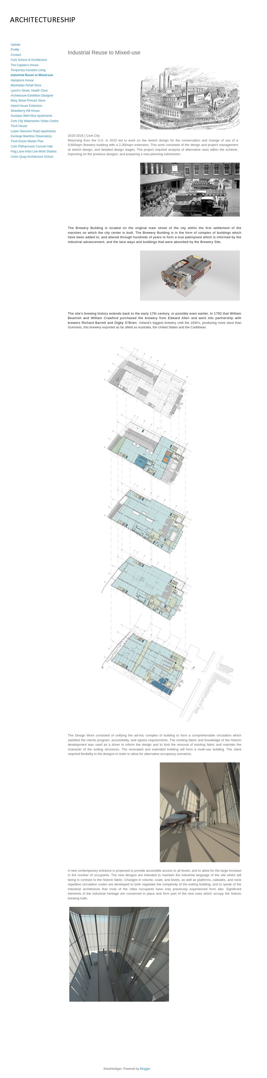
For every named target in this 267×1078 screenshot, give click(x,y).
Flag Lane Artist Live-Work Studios (34, 151)
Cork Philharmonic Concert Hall (31, 146)
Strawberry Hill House (25, 111)
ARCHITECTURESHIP (42, 20)
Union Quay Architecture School (32, 156)
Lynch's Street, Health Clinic (29, 90)
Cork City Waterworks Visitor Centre (34, 121)
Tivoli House (19, 126)
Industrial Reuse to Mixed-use (32, 75)
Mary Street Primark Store (28, 100)
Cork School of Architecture (29, 60)
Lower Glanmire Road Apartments (33, 131)
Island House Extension (26, 106)
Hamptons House (22, 80)
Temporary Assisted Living (28, 70)
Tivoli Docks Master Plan (27, 141)
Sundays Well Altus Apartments (31, 116)
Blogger (145, 1069)
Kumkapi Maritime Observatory (31, 136)
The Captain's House (25, 65)
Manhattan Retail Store (26, 85)
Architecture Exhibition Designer (32, 95)
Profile (15, 49)
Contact (16, 55)
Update (15, 44)
